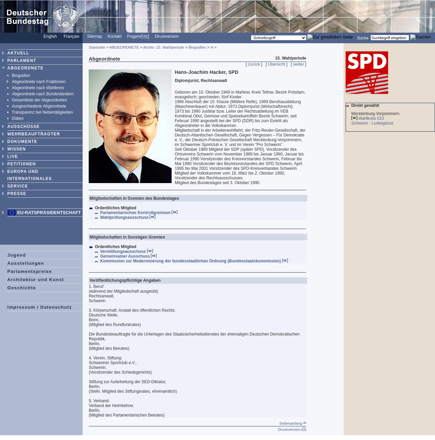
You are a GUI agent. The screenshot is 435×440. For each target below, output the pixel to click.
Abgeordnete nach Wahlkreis (38, 87)
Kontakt (115, 36)
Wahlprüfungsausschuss (128, 217)
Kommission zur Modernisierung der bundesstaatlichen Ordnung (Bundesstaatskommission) (194, 261)
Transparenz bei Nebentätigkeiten (42, 112)
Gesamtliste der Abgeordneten (39, 100)
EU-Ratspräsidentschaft (49, 212)
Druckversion (167, 36)
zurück (254, 64)
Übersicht (276, 64)
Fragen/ (138, 36)
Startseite (97, 47)
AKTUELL (18, 53)
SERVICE (17, 186)
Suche (362, 37)
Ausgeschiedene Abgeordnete (39, 106)
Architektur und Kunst (35, 279)
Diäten (18, 118)
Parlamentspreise (29, 271)
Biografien (21, 75)
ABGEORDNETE (25, 68)
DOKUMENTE (22, 141)
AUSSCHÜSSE (23, 126)
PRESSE (17, 193)
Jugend (16, 255)
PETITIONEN (21, 164)
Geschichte (21, 287)
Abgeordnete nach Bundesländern (43, 94)
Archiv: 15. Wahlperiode (163, 47)
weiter (298, 64)
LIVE (12, 156)
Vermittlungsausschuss (126, 251)
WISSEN (16, 149)
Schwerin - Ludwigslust (372, 123)
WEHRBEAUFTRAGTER (33, 134)
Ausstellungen (25, 263)
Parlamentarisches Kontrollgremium (138, 212)
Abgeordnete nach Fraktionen (39, 81)
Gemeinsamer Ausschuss (128, 256)
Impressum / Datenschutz (39, 307)
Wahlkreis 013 (371, 118)
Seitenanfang (292, 423)
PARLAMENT (21, 60)
